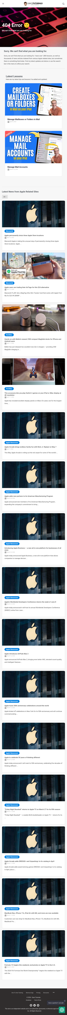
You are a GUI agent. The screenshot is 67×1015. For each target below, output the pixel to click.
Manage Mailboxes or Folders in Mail (23, 119)
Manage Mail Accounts (17, 167)
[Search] (63, 3)
